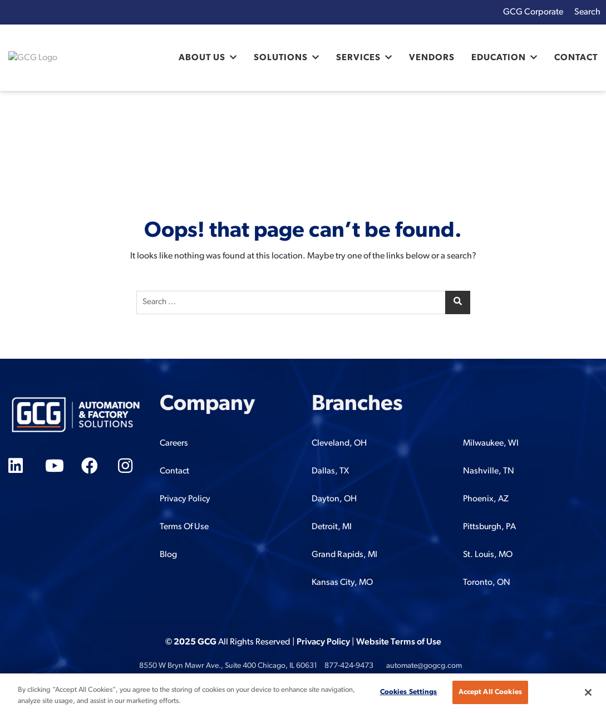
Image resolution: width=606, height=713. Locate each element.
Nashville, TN (488, 471)
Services (358, 57)
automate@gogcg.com (424, 666)
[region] (303, 693)
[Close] (588, 692)
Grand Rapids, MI (344, 554)
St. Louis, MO (488, 554)
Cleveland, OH (339, 443)
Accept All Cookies (490, 692)
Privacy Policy (185, 499)
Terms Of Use (184, 526)
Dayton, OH (334, 499)
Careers (174, 443)
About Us (202, 57)
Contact (576, 57)
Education (498, 57)
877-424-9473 (348, 666)
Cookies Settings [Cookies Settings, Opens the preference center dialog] (408, 692)
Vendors (432, 57)
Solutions (281, 57)
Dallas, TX (330, 471)
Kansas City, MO (342, 582)
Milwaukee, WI (491, 443)
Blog (168, 554)
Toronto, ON (486, 582)
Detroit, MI (332, 526)
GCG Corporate (533, 12)
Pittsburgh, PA (489, 526)
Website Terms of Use (398, 642)
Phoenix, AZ (486, 499)
